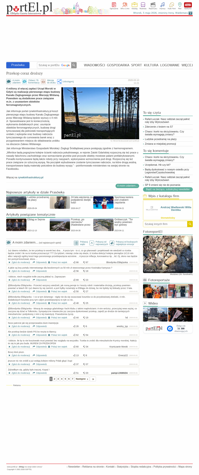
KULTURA (151, 65)
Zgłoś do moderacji (19, 262)
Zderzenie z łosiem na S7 (159, 126)
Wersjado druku (51, 81)
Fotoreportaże (156, 280)
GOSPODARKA (118, 65)
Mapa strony (185, 466)
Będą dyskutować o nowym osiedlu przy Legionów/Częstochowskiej (167, 171)
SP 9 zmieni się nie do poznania (162, 185)
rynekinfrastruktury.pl (30, 177)
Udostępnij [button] (68, 81)
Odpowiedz (39, 262)
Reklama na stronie (93, 466)
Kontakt (110, 466)
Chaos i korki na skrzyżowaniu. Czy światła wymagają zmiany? (164, 133)
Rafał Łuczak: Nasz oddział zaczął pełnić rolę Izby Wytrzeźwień (167, 120)
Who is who (124, 8)
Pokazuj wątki (84, 243)
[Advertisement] (99, 39)
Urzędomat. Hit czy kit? (157, 165)
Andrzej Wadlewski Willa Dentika (176, 208)
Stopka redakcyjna (141, 466)
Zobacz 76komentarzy (33, 81)
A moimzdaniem (16, 81)
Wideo (150, 303)
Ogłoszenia (114, 8)
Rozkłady (143, 8)
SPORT (136, 65)
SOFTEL (28, 469)
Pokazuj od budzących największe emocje (127, 243)
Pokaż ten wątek (57, 262)
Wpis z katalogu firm (161, 196)
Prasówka (17, 65)
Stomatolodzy (168, 218)
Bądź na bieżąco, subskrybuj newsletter (168, 189)
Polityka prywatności (164, 466)
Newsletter (74, 466)
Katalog (134, 8)
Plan (179, 8)
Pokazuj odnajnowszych (102, 243)
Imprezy (162, 8)
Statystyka (122, 466)
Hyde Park (172, 8)
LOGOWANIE (170, 65)
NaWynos (188, 4)
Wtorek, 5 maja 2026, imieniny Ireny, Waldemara (160, 13)
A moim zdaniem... (127, 185)
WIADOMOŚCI (94, 65)
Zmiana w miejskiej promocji (160, 144)
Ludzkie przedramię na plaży (161, 139)
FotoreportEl (152, 231)
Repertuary (153, 8)
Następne (82, 379)
